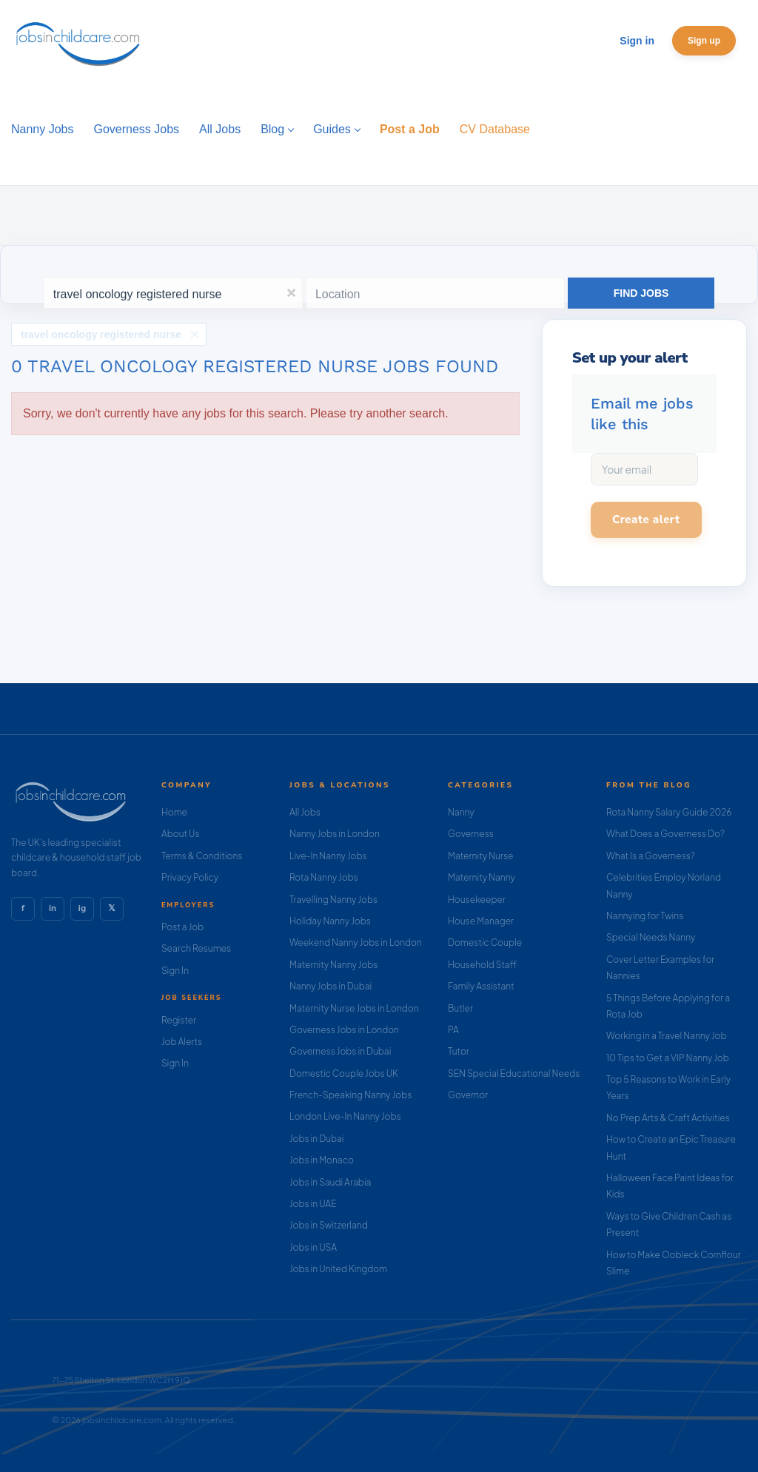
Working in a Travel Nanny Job (666, 1035)
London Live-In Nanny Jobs (345, 1116)
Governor (468, 1094)
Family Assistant (481, 986)
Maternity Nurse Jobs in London (354, 1008)
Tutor (458, 1051)
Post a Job (182, 926)
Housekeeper (477, 899)
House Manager (481, 921)
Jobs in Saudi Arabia (330, 1182)
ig (82, 908)
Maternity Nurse (480, 855)
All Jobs (305, 812)
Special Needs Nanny (650, 937)
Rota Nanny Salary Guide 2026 (668, 812)
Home (174, 812)
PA (453, 1029)
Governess (471, 833)
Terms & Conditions (202, 855)
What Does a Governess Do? (665, 833)
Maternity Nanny (481, 877)
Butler (460, 1008)
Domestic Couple (485, 942)
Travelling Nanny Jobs (333, 899)
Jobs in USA (313, 1247)
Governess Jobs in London (344, 1029)
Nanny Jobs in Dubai (330, 986)
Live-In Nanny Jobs (328, 855)
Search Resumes (196, 948)
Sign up (704, 41)
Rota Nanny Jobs (323, 877)
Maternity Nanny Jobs (333, 964)
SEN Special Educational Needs (514, 1073)
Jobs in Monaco (321, 1160)
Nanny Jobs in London (334, 833)
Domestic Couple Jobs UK (343, 1073)
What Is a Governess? (650, 855)
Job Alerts (181, 1041)
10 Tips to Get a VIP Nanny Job (667, 1057)
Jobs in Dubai (316, 1138)
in (52, 908)
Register (178, 1020)
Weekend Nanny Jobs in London (355, 942)
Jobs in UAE (312, 1203)
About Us (180, 833)
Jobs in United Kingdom (338, 1268)
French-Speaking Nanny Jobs (350, 1094)
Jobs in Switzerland (328, 1225)
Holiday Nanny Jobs (330, 921)
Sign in (637, 41)
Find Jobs (641, 293)
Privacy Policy (189, 877)
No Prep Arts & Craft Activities (668, 1117)
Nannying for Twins (644, 915)
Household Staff (482, 964)
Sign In (175, 970)
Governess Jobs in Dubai (340, 1051)
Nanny (461, 812)
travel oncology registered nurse (101, 331)
